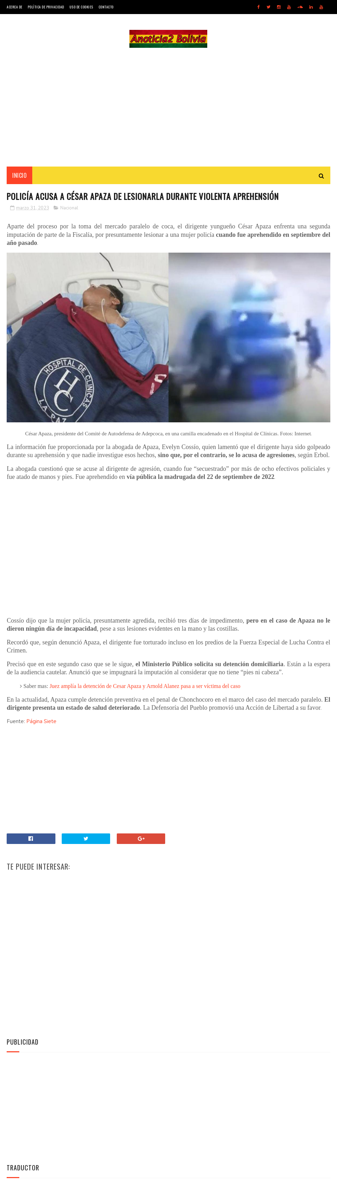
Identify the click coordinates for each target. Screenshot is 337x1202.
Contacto (106, 6)
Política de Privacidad (46, 6)
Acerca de (14, 6)
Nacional (69, 209)
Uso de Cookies (81, 6)
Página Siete (41, 722)
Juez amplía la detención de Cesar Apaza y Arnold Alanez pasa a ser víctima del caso (144, 687)
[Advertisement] (168, 107)
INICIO (19, 176)
